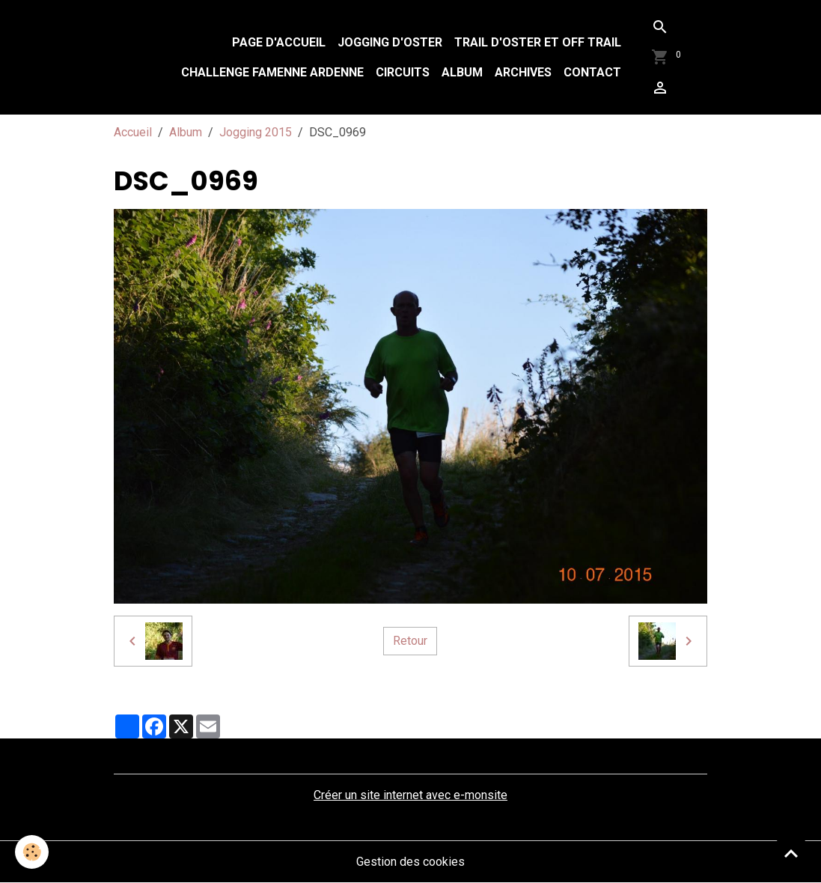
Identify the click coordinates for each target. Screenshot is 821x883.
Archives (523, 72)
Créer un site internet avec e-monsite (410, 795)
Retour (410, 641)
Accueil (133, 132)
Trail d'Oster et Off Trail (537, 42)
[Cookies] (32, 852)
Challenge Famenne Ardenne (272, 72)
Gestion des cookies (410, 862)
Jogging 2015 (255, 132)
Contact (592, 72)
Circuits (403, 72)
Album (462, 72)
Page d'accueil (279, 42)
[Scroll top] (791, 853)
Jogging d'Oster (390, 42)
